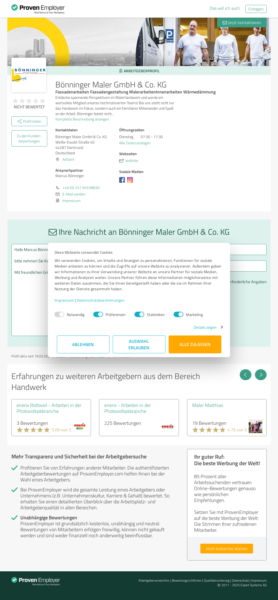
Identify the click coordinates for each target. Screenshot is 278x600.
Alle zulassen (194, 344)
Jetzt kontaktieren (242, 22)
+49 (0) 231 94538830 (81, 187)
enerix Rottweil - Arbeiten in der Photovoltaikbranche (49, 408)
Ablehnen (83, 344)
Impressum (66, 300)
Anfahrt (68, 159)
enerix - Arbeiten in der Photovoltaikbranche (127, 408)
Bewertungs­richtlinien (186, 580)
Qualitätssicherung (216, 580)
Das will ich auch (225, 8)
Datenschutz (240, 580)
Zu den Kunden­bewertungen (29, 138)
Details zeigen (203, 327)
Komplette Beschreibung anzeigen (83, 119)
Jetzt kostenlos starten (227, 549)
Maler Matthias (207, 405)
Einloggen (256, 8)
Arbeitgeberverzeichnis (153, 580)
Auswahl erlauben (139, 344)
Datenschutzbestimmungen (103, 300)
